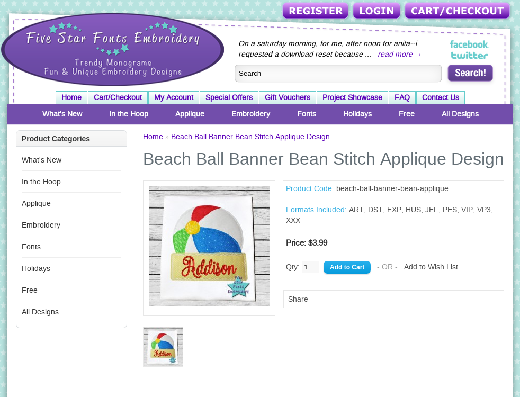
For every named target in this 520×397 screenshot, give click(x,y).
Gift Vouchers (287, 97)
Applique (189, 114)
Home (71, 97)
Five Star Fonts (111, 48)
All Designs (460, 114)
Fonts (306, 114)
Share (298, 299)
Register (316, 11)
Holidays (357, 114)
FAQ (402, 97)
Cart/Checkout (458, 11)
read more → (400, 54)
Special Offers (229, 97)
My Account (173, 97)
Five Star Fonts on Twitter (470, 55)
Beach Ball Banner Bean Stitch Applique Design (250, 136)
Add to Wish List (431, 267)
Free (407, 114)
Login (378, 11)
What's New (62, 114)
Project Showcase (352, 97)
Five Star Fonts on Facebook (470, 44)
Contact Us (440, 97)
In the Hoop (128, 114)
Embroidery (250, 114)
